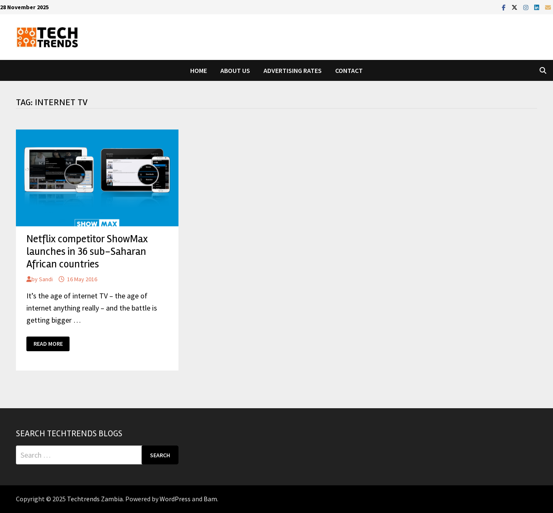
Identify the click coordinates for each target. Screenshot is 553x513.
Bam (210, 499)
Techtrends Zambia (95, 499)
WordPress (175, 499)
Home (198, 70)
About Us (235, 70)
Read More (50, 344)
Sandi (46, 279)
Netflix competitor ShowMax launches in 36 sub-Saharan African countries (87, 251)
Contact (349, 70)
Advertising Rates (293, 70)
